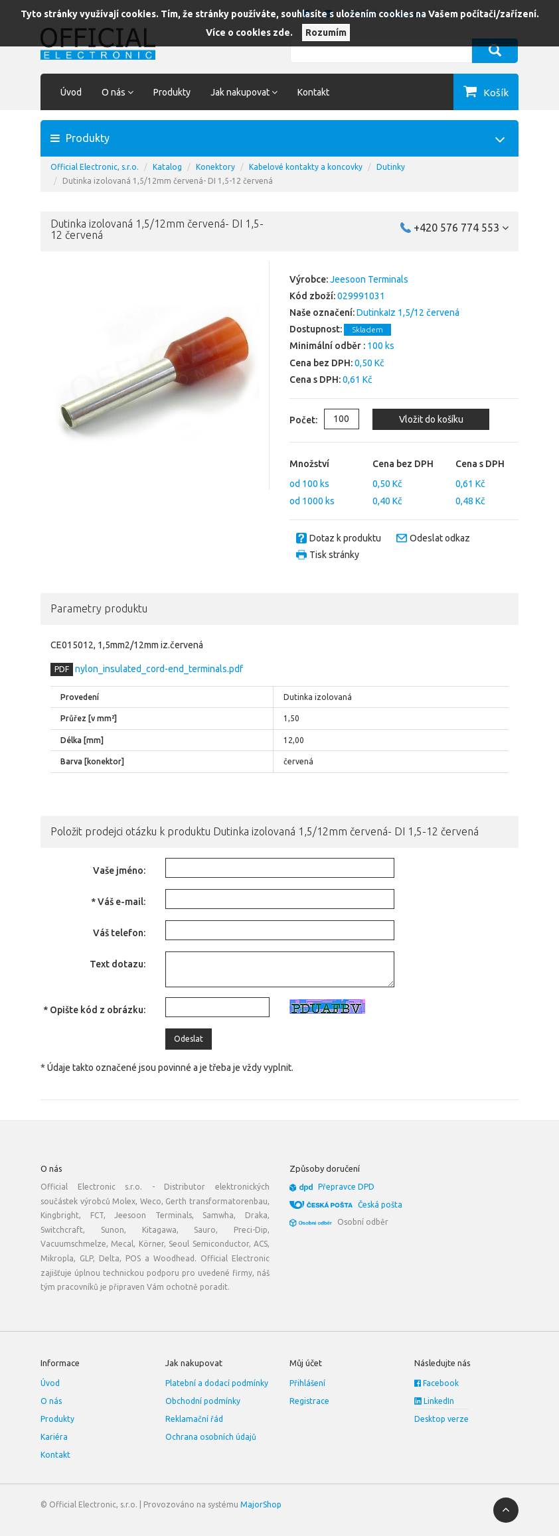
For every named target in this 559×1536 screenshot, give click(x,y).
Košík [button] (496, 92)
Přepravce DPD (346, 1186)
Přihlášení (307, 1383)
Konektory (215, 167)
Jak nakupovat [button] (244, 92)
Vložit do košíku (431, 419)
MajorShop (260, 1504)
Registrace (309, 1401)
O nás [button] (117, 92)
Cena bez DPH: (321, 363)
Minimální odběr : (327, 345)
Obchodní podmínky (202, 1401)
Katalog (167, 167)
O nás (51, 1401)
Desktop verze (441, 1419)
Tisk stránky (334, 554)
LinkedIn (434, 1401)
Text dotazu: (117, 964)
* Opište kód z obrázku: (94, 1010)
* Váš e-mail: (118, 901)
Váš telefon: (119, 933)
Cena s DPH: (315, 379)
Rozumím (326, 32)
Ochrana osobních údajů (210, 1436)
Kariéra (54, 1436)
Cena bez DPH (403, 463)
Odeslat (188, 1038)
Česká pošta (380, 1204)
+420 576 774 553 (461, 228)
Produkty (172, 92)
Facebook (436, 1383)
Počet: (293, 420)
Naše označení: (322, 312)
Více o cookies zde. (249, 32)
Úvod (71, 92)
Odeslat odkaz (440, 538)
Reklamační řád (194, 1419)
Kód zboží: (312, 296)
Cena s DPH (480, 463)
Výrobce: (308, 279)
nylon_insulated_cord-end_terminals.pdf (158, 668)
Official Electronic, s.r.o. (94, 167)
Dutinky (390, 167)
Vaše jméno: (119, 870)
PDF (61, 669)
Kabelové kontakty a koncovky (305, 167)
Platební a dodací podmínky (216, 1383)
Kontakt (313, 92)
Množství (309, 463)
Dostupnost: (315, 329)
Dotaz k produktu (345, 538)
